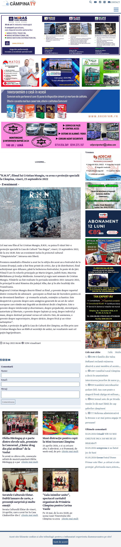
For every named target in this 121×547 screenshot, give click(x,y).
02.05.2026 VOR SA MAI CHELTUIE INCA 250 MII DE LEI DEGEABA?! (101, 438)
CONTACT (114, 2)
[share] (1, 360)
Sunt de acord (60, 541)
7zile (110, 352)
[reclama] (60, 54)
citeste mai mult (29, 461)
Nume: (4, 371)
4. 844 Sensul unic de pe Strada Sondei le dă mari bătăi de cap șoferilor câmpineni (102, 403)
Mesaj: (4, 388)
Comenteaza (8, 402)
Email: (4, 379)
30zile (118, 352)
